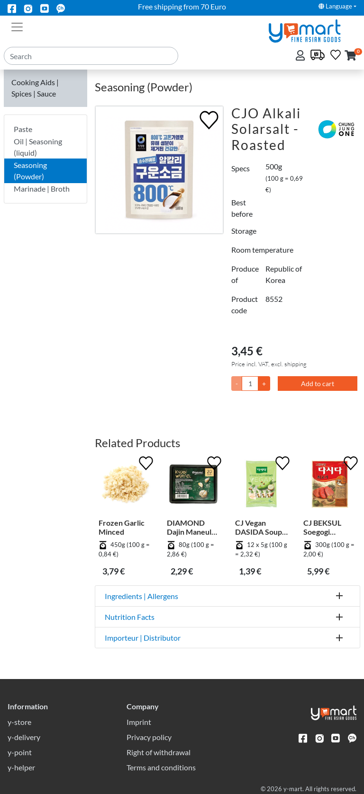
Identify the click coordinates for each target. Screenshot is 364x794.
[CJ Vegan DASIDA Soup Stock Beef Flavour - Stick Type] (261, 486)
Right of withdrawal (159, 752)
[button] (350, 56)
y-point (20, 752)
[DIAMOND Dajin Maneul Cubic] (193, 486)
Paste (23, 128)
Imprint (139, 721)
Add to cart (317, 383)
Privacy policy (149, 736)
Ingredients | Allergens (141, 595)
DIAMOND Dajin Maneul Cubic (189, 527)
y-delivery (24, 736)
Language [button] (335, 6)
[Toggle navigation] (17, 26)
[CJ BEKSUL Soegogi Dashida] (330, 486)
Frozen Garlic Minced (122, 527)
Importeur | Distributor (143, 637)
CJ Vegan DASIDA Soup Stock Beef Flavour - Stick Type (259, 527)
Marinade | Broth (42, 188)
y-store (19, 721)
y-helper (21, 767)
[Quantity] (250, 383)
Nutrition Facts (130, 616)
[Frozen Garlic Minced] (125, 486)
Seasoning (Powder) (30, 170)
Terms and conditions (161, 767)
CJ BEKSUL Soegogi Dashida (322, 527)
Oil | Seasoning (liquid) (38, 147)
